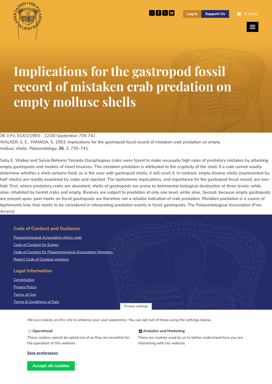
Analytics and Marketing (164, 336)
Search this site (152, 13)
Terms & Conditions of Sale (36, 301)
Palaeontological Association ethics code (48, 237)
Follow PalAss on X (165, 13)
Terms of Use (25, 294)
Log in (192, 13)
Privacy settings (136, 311)
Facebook (158, 13)
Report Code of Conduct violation (41, 259)
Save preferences (42, 358)
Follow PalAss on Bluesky (171, 13)
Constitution (24, 279)
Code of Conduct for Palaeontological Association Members (63, 252)
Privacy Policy (25, 287)
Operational (42, 336)
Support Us (215, 13)
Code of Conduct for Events (36, 244)
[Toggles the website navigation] (252, 27)
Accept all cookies (51, 371)
